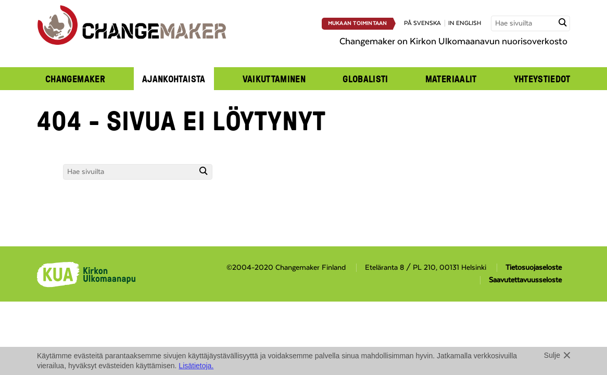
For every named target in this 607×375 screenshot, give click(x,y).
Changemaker (75, 78)
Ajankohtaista (174, 78)
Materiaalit (451, 78)
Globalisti (365, 78)
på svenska (422, 23)
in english (464, 23)
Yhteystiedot (542, 78)
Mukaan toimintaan (357, 23)
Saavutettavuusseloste (525, 280)
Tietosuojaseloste (533, 268)
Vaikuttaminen (274, 78)
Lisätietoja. (196, 365)
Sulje (552, 355)
